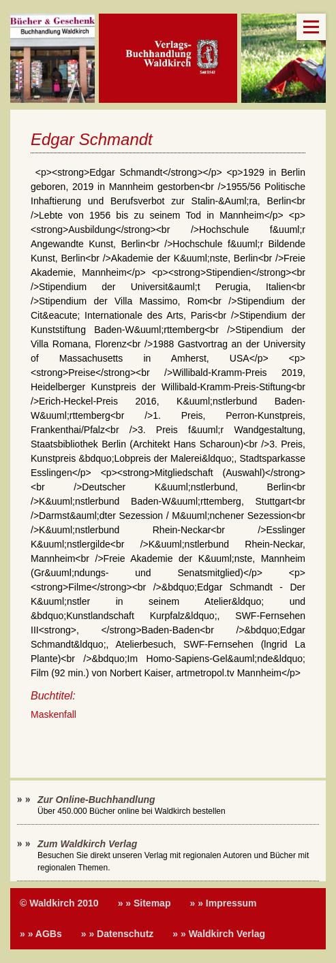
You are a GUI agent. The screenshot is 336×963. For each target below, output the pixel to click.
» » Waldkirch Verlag (218, 933)
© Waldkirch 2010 (59, 903)
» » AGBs (41, 933)
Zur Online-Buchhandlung (96, 799)
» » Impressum (222, 903)
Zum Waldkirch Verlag (87, 843)
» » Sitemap (144, 903)
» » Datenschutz (117, 933)
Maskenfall (53, 714)
